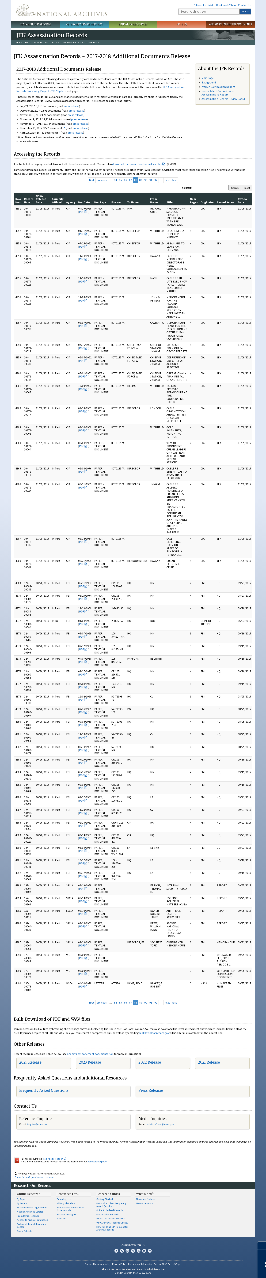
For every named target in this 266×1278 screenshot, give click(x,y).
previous (102, 180)
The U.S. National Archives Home (61, 10)
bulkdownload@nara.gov (154, 1033)
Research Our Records (35, 24)
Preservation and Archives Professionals (70, 1209)
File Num (116, 202)
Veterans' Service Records (84, 24)
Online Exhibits (24, 1231)
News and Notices (145, 1199)
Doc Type (100, 202)
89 (140, 180)
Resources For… (68, 1194)
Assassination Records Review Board (223, 99)
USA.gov (177, 1264)
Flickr (150, 1251)
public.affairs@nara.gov (160, 1124)
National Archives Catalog (30, 1211)
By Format (22, 1203)
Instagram (127, 1251)
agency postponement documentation (90, 1054)
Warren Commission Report (218, 87)
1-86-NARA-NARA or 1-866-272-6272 (133, 1272)
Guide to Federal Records (109, 1210)
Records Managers (66, 1214)
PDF (81, 212)
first (91, 180)
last (174, 180)
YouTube (138, 1251)
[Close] (262, 1245)
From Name (154, 200)
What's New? (145, 1194)
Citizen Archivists (204, 5)
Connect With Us (133, 1245)
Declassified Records (107, 1214)
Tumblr (133, 1251)
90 (145, 180)
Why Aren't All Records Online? (112, 1222)
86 (125, 180)
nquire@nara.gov (38, 1124)
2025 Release (30, 1062)
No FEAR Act (165, 1264)
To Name (133, 202)
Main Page (208, 78)
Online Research (28, 1194)
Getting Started (104, 1199)
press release (71, 106)
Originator (207, 202)
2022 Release (149, 1062)
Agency (70, 202)
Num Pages (194, 200)
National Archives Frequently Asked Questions (111, 1205)
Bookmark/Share (226, 5)
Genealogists (64, 1199)
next (167, 180)
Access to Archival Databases (32, 1219)
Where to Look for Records (110, 1218)
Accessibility (104, 1264)
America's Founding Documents (230, 24)
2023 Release (90, 1062)
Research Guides (108, 1194)
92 (155, 180)
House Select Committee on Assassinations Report (218, 92)
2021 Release (209, 1062)
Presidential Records (28, 1215)
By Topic (21, 1199)
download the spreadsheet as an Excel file (137, 164)
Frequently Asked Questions (44, 1090)
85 (120, 180)
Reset (247, 187)
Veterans (61, 1218)
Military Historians (66, 1203)
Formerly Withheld (57, 200)
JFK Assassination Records (65, 42)
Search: (187, 187)
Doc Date (84, 202)
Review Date (242, 200)
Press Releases (151, 1090)
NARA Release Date (41, 199)
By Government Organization (32, 1207)
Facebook (116, 1251)
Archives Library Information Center (31, 1225)
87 (130, 180)
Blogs (144, 1251)
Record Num (28, 200)
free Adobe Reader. (54, 1158)
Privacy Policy (119, 1264)
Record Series (225, 202)
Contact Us (244, 5)
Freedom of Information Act (142, 1264)
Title (169, 202)
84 (115, 180)
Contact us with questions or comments (34, 1177)
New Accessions (144, 1203)
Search (245, 11)
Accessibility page (97, 1161)
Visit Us (182, 24)
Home (19, 42)
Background (209, 82)
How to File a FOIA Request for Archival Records (112, 1228)
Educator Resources (133, 24)
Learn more (235, 1271)
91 (150, 180)
